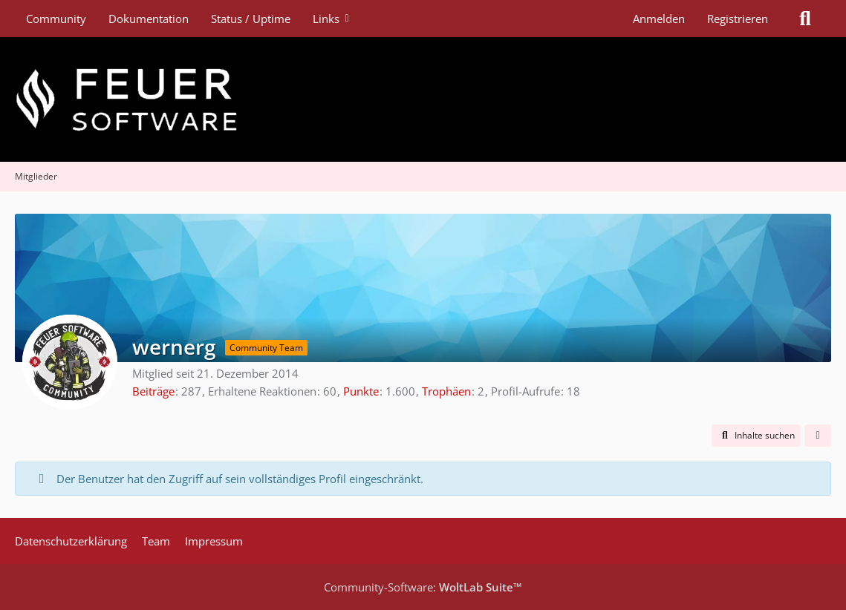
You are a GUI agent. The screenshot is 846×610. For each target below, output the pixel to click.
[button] (756, 435)
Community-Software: (423, 587)
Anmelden (659, 18)
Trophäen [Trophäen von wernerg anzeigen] (446, 391)
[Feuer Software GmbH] (423, 99)
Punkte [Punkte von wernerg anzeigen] (361, 391)
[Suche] (805, 18)
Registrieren (737, 18)
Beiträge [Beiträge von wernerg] (153, 391)
